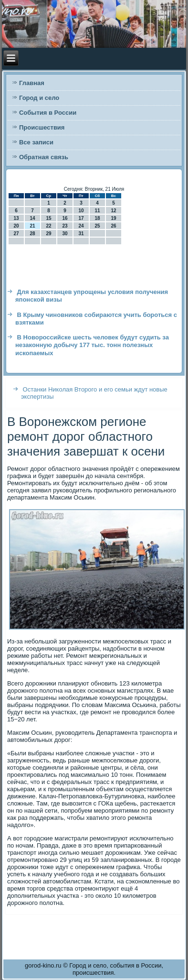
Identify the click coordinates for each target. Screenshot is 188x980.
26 (113, 226)
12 (113, 210)
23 (64, 226)
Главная (31, 83)
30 (64, 233)
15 (48, 218)
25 (97, 226)
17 (81, 218)
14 (32, 218)
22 (48, 226)
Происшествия (42, 127)
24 (81, 226)
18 (97, 218)
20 (16, 226)
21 (32, 226)
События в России (47, 112)
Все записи (36, 142)
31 (81, 233)
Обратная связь (43, 157)
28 (32, 233)
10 (81, 210)
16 (64, 218)
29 (48, 233)
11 (97, 210)
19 (113, 218)
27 (16, 233)
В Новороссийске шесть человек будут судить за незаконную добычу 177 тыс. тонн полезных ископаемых (92, 345)
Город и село (39, 97)
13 (16, 218)
